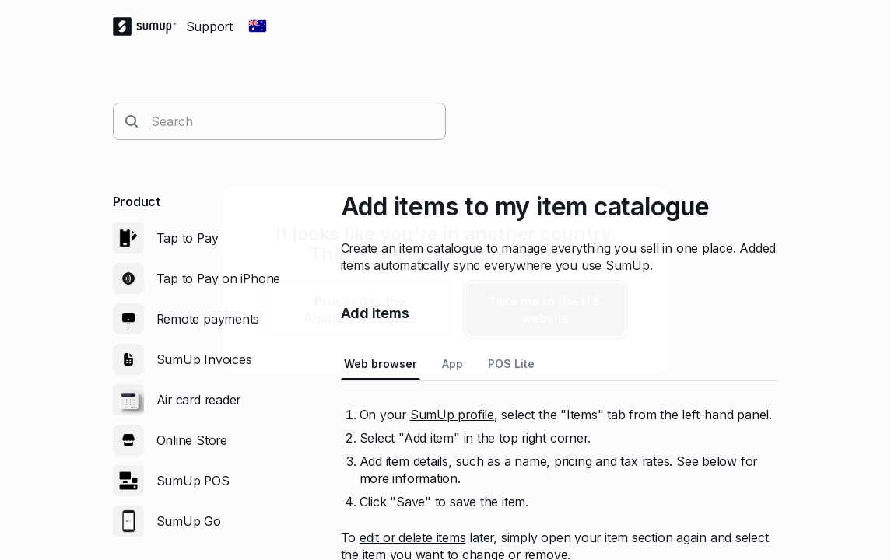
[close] (643, 211)
